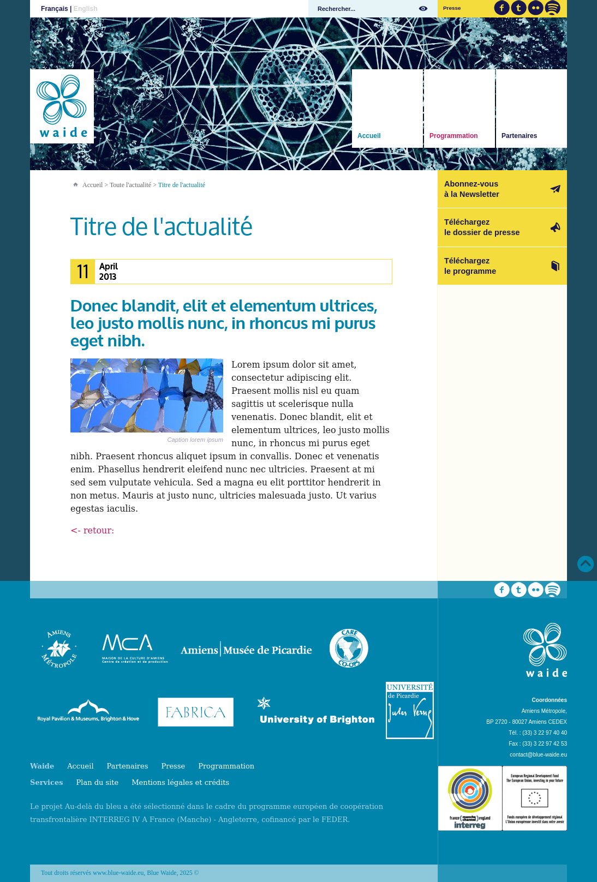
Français (54, 9)
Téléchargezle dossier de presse (482, 227)
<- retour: (92, 530)
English (86, 9)
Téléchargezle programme (470, 265)
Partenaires (519, 136)
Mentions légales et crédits (180, 782)
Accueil (369, 136)
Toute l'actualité (130, 185)
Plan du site (97, 782)
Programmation (453, 136)
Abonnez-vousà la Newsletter (471, 189)
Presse (452, 8)
